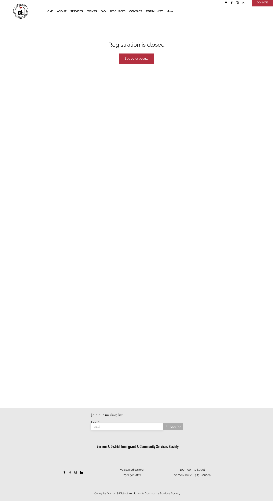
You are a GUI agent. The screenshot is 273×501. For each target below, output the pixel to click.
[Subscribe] (173, 426)
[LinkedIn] (243, 3)
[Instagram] (237, 3)
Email (94, 422)
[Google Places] (226, 3)
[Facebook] (232, 3)
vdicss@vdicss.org (132, 469)
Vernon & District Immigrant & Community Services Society (138, 446)
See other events (136, 58)
